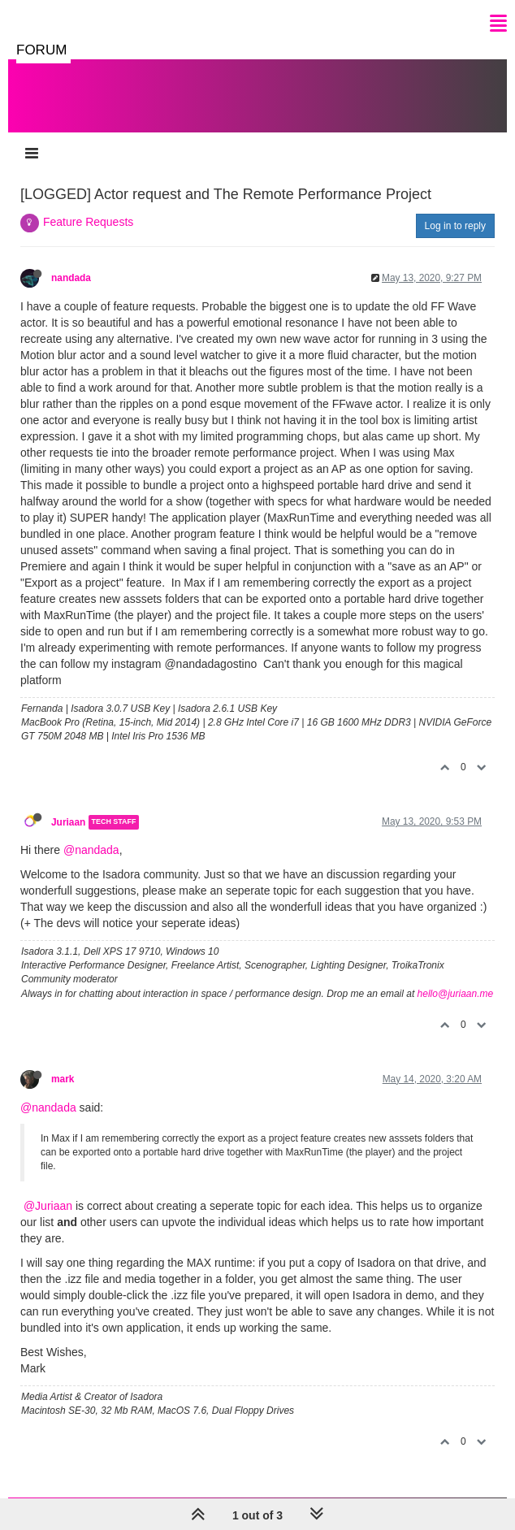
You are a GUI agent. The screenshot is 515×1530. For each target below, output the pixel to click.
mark (62, 1079)
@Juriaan (48, 1205)
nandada (71, 278)
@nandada (91, 849)
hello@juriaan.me (456, 993)
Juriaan (68, 822)
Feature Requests (88, 221)
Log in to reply (455, 226)
